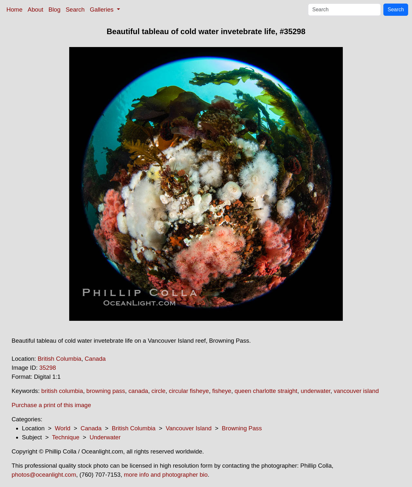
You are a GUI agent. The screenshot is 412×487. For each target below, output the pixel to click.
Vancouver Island (189, 428)
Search (75, 9)
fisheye (221, 390)
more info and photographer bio (166, 474)
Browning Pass (242, 428)
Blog (55, 9)
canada (138, 390)
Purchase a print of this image (51, 405)
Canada (95, 358)
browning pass (105, 390)
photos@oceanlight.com (44, 474)
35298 (47, 367)
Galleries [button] (102, 9)
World (62, 428)
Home (14, 9)
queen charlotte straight (266, 390)
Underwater (104, 437)
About (35, 9)
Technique (66, 437)
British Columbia (59, 358)
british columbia (62, 390)
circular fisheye (189, 390)
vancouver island (356, 390)
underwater (315, 390)
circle (159, 390)
